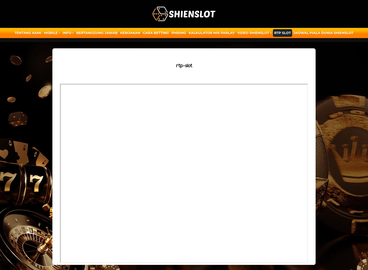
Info (67, 33)
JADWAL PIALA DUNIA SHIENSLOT (323, 33)
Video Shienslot (253, 33)
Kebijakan (130, 33)
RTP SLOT (282, 33)
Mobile (51, 33)
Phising (178, 33)
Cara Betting (156, 33)
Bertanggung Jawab (96, 33)
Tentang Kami (28, 33)
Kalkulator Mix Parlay (212, 33)
